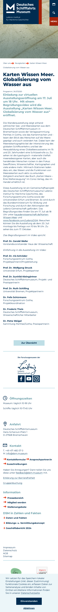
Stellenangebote (16, 507)
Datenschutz (10, 550)
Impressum (9, 547)
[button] (53, 21)
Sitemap (7, 556)
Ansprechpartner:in (41, 459)
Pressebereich (15, 498)
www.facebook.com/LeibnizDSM (20, 220)
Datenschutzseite (30, 593)
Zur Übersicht (29, 342)
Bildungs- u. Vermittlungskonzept (25, 523)
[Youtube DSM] (29, 381)
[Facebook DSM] (22, 381)
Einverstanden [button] (29, 601)
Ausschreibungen (17, 464)
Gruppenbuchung (12, 483)
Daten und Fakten (16, 517)
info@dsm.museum (17, 453)
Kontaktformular (16, 459)
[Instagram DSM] (36, 381)
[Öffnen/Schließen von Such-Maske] (53, 13)
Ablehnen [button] (29, 608)
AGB (5, 553)
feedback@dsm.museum (29, 472)
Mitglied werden (16, 502)
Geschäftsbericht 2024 (18, 528)
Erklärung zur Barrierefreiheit (19, 478)
